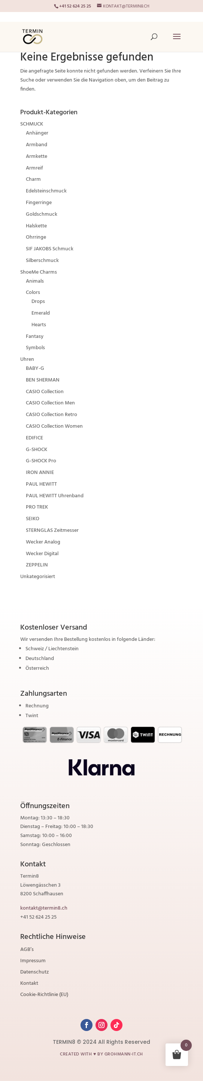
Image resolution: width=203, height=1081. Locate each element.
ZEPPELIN (37, 565)
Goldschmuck (41, 214)
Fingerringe (39, 202)
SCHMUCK (31, 124)
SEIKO (32, 519)
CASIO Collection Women (54, 426)
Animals (35, 281)
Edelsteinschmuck (46, 191)
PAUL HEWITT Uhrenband (55, 496)
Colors (33, 292)
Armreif (34, 168)
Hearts (38, 325)
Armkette (36, 156)
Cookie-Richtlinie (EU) (44, 995)
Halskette (36, 226)
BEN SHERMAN (43, 380)
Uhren (27, 359)
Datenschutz (34, 973)
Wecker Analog (43, 542)
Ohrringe (36, 237)
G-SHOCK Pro (41, 461)
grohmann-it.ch (123, 1054)
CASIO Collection (45, 392)
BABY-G (35, 368)
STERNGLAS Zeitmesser (52, 530)
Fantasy (34, 336)
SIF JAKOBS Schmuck (49, 249)
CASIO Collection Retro (51, 414)
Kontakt (29, 984)
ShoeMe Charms (38, 272)
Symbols (35, 348)
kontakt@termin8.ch (43, 908)
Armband (36, 145)
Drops (38, 301)
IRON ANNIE (40, 472)
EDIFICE (34, 438)
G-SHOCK (36, 449)
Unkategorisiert (37, 576)
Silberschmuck (42, 260)
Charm (33, 179)
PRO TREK (37, 507)
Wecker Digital (42, 554)
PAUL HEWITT (41, 484)
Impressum (33, 961)
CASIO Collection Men (50, 403)
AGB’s (27, 950)
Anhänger (37, 133)
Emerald (40, 313)
